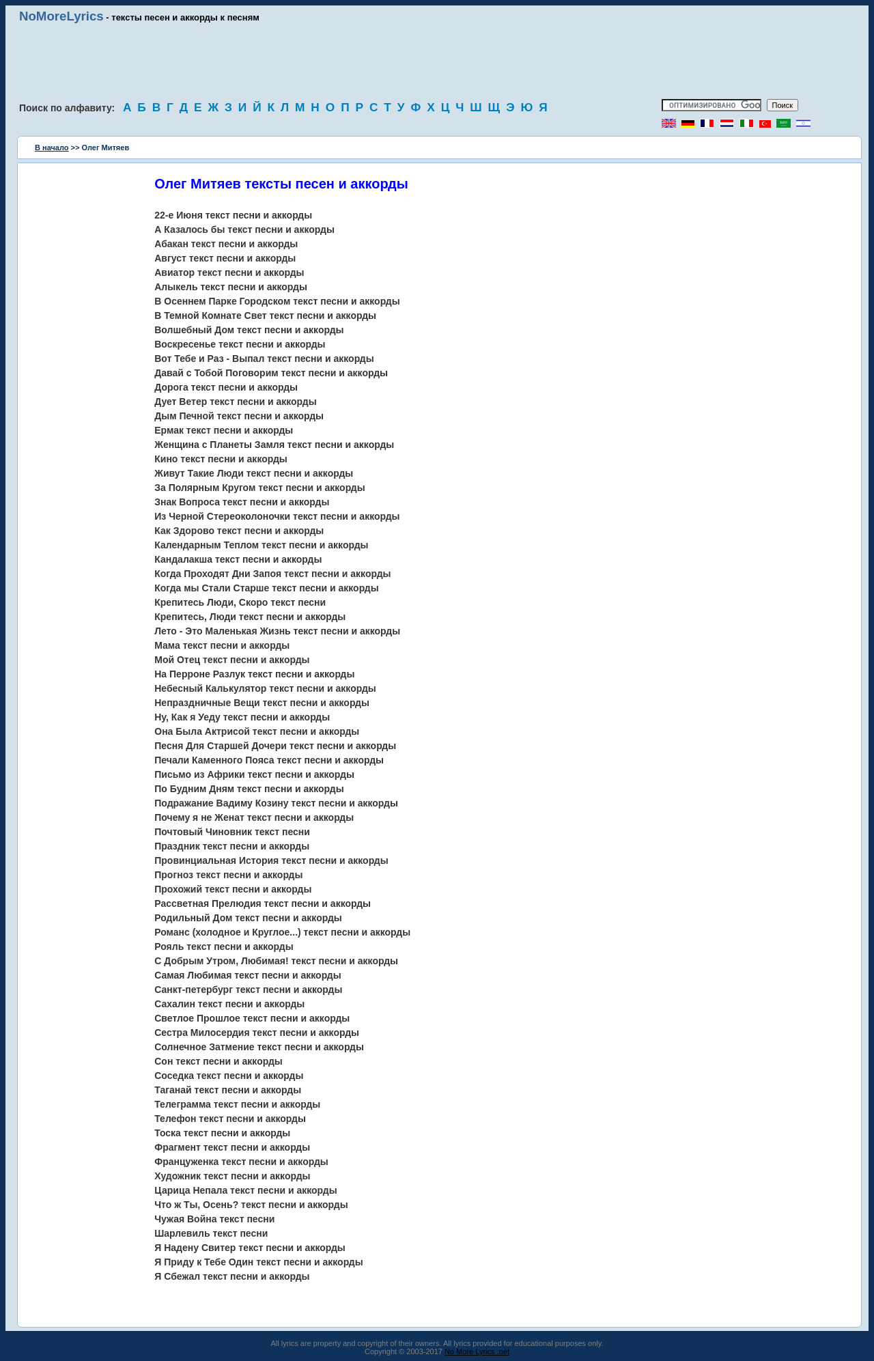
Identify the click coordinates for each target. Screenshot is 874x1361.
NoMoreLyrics (61, 16)
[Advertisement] (437, 61)
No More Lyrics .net (477, 1351)
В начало (52, 147)
